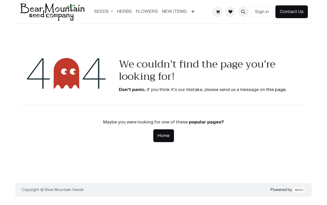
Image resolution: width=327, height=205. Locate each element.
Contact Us (291, 11)
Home (164, 135)
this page (276, 89)
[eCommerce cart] (217, 11)
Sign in (262, 11)
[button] (243, 11)
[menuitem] (103, 11)
